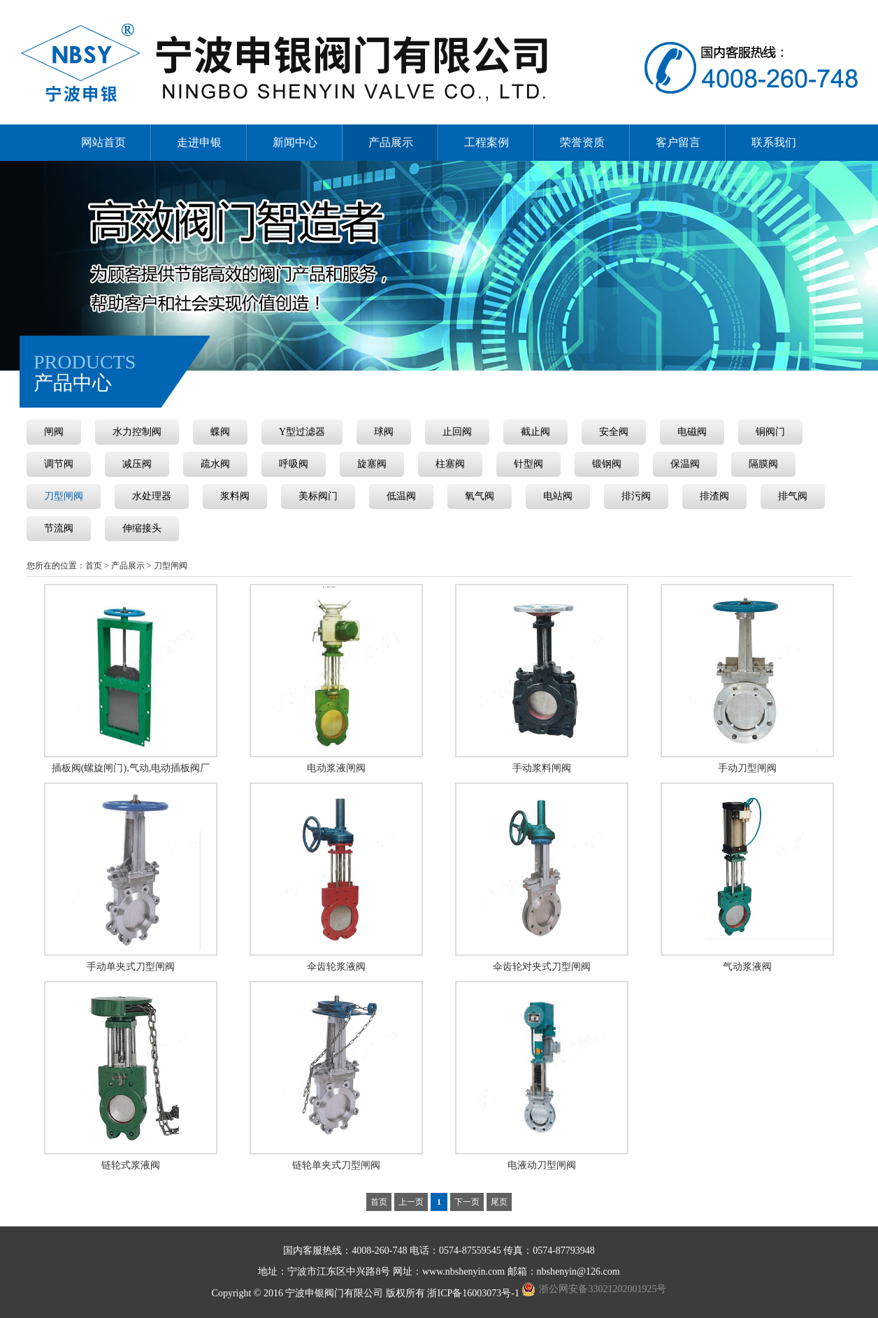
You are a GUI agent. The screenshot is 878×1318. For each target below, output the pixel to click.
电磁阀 (692, 432)
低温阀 (401, 496)
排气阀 (792, 496)
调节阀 (58, 464)
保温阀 (685, 464)
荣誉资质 (582, 142)
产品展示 (390, 142)
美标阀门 (318, 496)
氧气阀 (479, 496)
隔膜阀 (763, 464)
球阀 (384, 432)
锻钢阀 (606, 464)
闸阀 (54, 432)
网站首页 (103, 142)
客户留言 (678, 142)
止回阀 (457, 432)
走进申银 (199, 142)
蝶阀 (220, 432)
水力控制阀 (137, 432)
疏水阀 (215, 464)
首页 (93, 566)
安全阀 (613, 432)
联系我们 (773, 142)
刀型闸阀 (63, 496)
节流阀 (58, 528)
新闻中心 (295, 142)
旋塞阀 (372, 464)
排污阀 (636, 496)
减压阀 (137, 464)
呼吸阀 (293, 464)
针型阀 (528, 464)
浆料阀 (235, 496)
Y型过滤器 (302, 432)
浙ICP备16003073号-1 (474, 1293)
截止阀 (535, 432)
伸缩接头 (141, 528)
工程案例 (486, 142)
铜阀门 (770, 432)
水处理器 (151, 496)
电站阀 (558, 496)
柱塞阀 (450, 464)
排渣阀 (714, 496)
